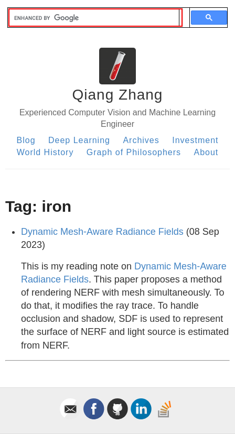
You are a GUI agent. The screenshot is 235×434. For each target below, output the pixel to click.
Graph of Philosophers (134, 152)
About (206, 152)
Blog (26, 140)
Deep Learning (79, 140)
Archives (141, 140)
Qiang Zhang (117, 94)
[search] (94, 18)
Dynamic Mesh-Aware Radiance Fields (102, 231)
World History (45, 152)
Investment (195, 140)
